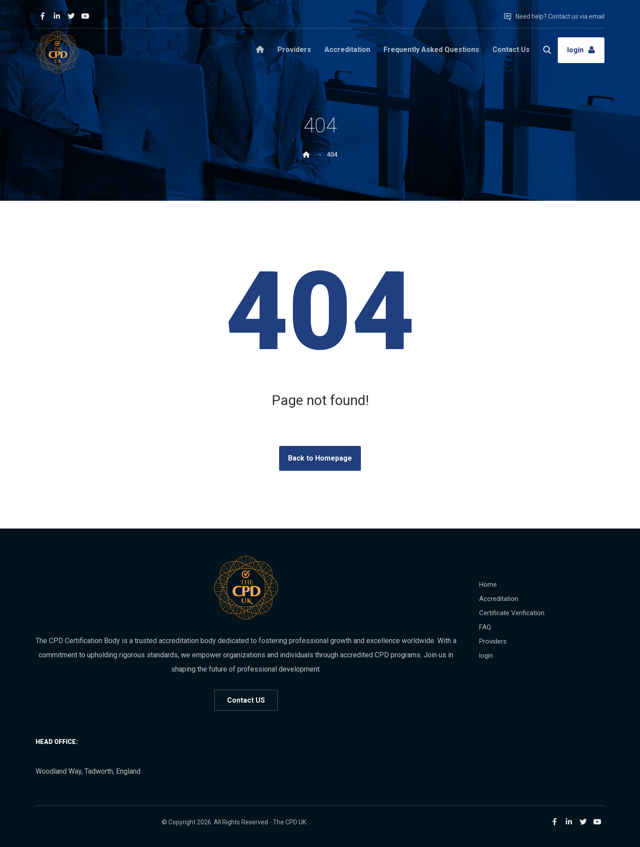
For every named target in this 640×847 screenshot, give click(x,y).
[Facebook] (43, 16)
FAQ (485, 627)
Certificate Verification (511, 613)
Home (488, 585)
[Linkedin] (57, 16)
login (486, 656)
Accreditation (498, 599)
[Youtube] (85, 16)
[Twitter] (71, 16)
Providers (493, 641)
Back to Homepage (320, 458)
